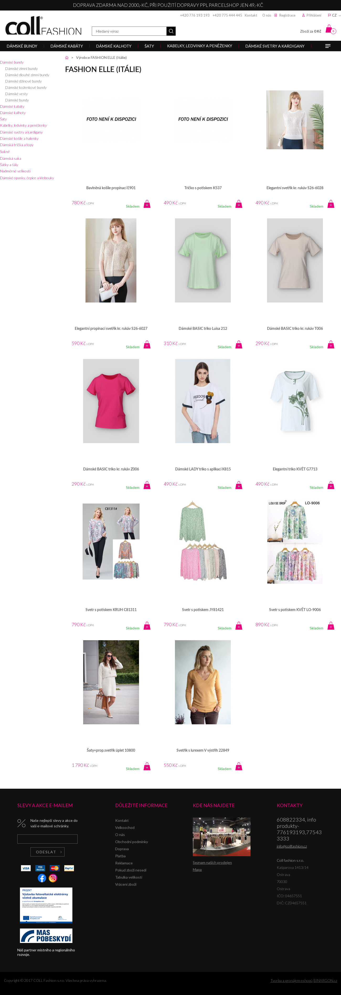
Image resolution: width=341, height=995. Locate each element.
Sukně (5, 151)
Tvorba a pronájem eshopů (291, 980)
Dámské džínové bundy (23, 81)
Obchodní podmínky (131, 841)
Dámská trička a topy (17, 144)
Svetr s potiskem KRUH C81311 (111, 610)
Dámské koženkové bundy (26, 87)
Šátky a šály (9, 164)
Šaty (3, 119)
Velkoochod (125, 827)
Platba (120, 856)
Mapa (197, 869)
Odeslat (46, 852)
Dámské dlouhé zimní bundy (27, 75)
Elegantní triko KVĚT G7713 (295, 469)
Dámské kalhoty (13, 112)
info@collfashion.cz (292, 846)
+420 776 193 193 (195, 15)
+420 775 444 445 (227, 15)
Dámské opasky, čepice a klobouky (27, 178)
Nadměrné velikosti (15, 171)
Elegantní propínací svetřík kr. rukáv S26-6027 (111, 329)
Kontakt (251, 15)
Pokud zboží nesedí (130, 870)
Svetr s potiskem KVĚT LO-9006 (295, 610)
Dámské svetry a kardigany (21, 132)
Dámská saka (10, 158)
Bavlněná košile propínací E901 (111, 188)
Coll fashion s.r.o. (43, 25)
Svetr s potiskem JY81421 (203, 610)
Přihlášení (314, 15)
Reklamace (124, 863)
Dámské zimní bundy (21, 68)
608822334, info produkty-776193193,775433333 (299, 829)
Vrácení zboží (125, 884)
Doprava (122, 849)
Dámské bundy (12, 62)
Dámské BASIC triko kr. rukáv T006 (295, 329)
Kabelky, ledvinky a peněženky (23, 125)
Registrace (287, 15)
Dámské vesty (16, 93)
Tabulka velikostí (128, 877)
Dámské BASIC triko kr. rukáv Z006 (111, 469)
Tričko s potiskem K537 (203, 188)
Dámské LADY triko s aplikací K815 (203, 469)
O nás (266, 15)
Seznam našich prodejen (212, 862)
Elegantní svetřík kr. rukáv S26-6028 (295, 188)
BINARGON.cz (325, 980)
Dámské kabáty (12, 106)
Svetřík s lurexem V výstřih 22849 (203, 750)
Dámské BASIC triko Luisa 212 (203, 329)
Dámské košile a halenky (19, 138)
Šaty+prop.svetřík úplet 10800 (111, 750)
